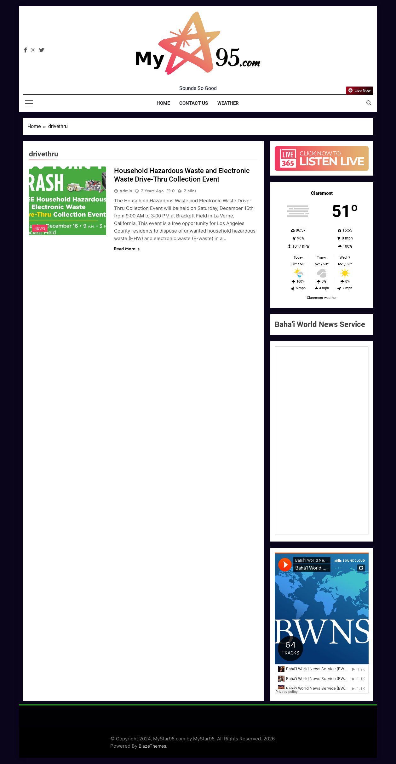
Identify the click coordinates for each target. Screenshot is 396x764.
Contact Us (193, 103)
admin (125, 191)
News (39, 228)
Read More (127, 248)
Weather (228, 103)
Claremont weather (322, 298)
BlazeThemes (152, 746)
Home (163, 103)
